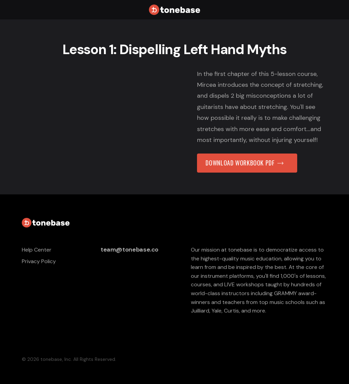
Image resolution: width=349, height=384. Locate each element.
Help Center (36, 249)
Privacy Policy (39, 261)
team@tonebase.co (129, 249)
